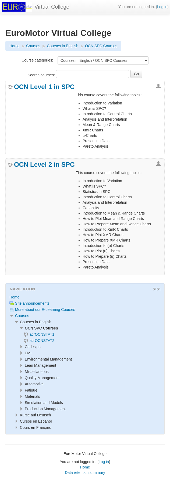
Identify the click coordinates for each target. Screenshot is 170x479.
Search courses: (42, 75)
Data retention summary (85, 472)
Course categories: (37, 60)
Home (14, 297)
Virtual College (51, 7)
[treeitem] (85, 297)
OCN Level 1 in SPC (44, 87)
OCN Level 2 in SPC (44, 164)
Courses (22, 316)
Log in (162, 7)
